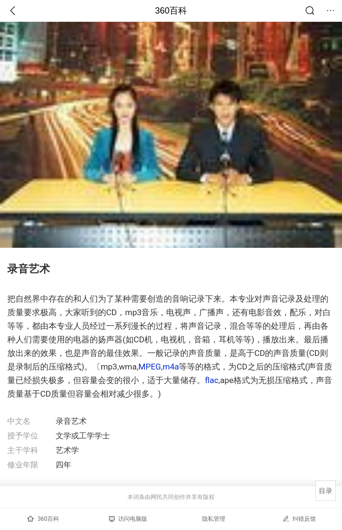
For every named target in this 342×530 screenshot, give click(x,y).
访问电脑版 (128, 518)
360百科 (171, 11)
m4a (171, 366)
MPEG (150, 366)
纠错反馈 (299, 518)
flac (211, 380)
